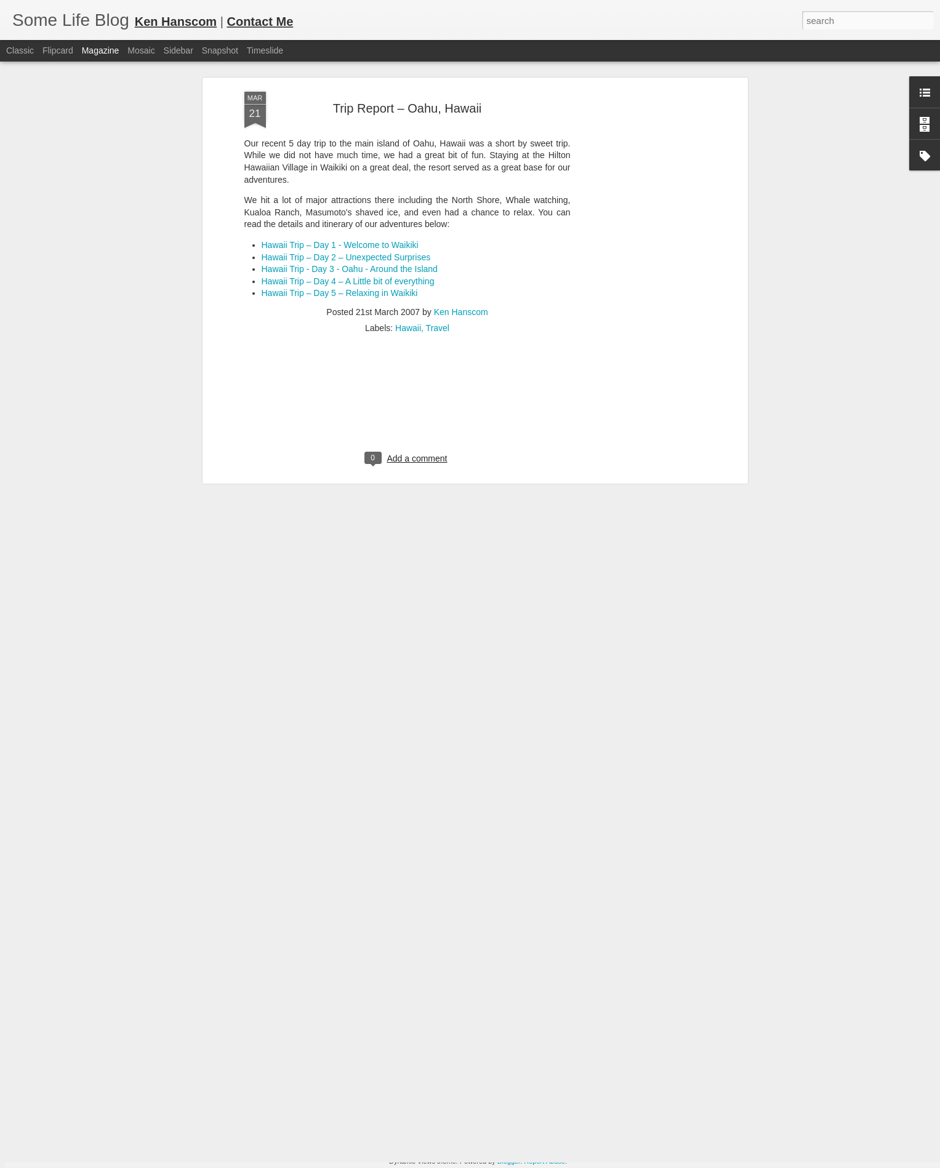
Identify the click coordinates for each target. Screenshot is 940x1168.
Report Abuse (544, 1161)
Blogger (508, 1161)
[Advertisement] (407, 290)
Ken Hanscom (461, 195)
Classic (20, 50)
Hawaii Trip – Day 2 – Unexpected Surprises (346, 140)
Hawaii (408, 211)
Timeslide (265, 50)
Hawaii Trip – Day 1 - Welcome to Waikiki (340, 128)
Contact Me (260, 21)
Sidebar (178, 50)
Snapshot (220, 50)
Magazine (100, 50)
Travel (437, 211)
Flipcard (57, 50)
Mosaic (141, 50)
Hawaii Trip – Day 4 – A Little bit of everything (348, 164)
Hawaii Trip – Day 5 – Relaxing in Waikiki (340, 176)
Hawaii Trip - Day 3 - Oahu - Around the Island (350, 152)
